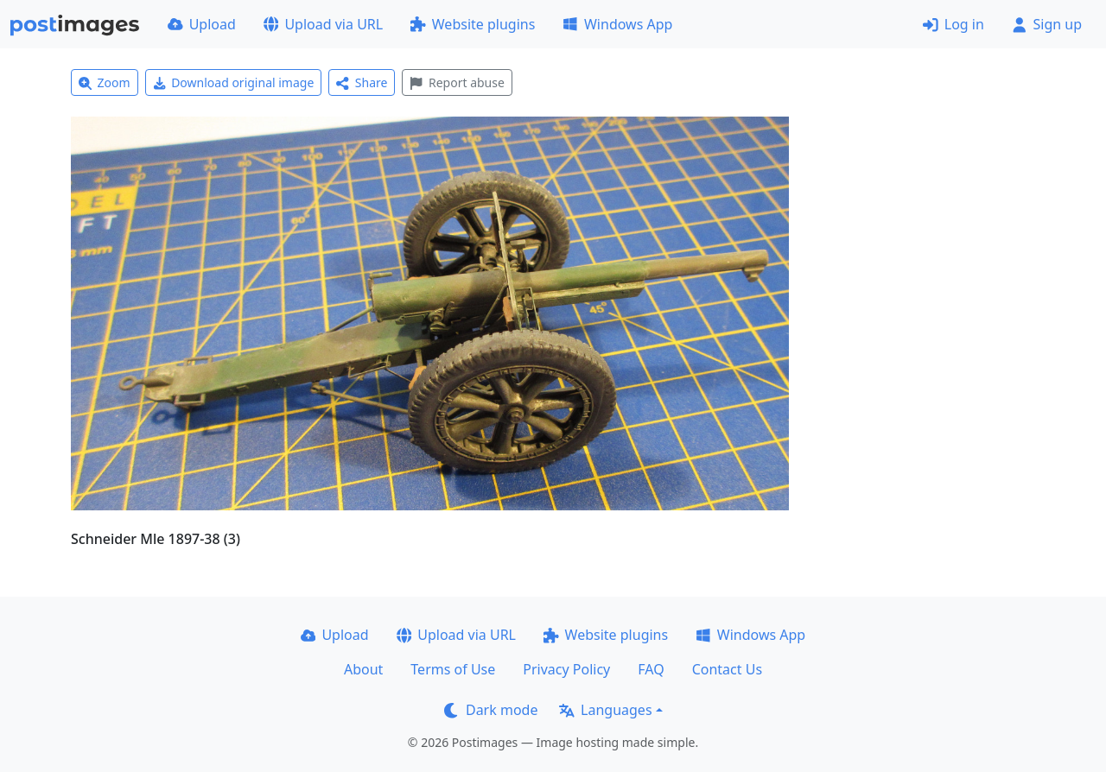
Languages (605, 709)
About (363, 669)
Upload (202, 24)
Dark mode (490, 709)
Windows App (617, 24)
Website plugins (472, 24)
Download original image (234, 82)
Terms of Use (452, 669)
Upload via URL (323, 24)
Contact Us (727, 669)
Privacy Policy (566, 669)
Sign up (1047, 24)
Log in (953, 24)
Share (361, 82)
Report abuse (457, 82)
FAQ (651, 669)
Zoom (104, 82)
